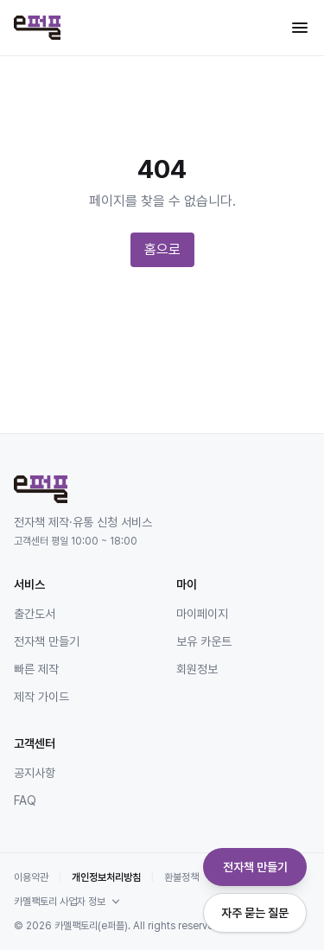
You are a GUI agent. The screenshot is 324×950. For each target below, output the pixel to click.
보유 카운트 (204, 641)
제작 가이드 (41, 697)
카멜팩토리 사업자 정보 (68, 902)
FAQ (25, 800)
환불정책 (181, 877)
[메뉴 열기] (299, 27)
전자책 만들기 (46, 641)
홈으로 (162, 249)
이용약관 (31, 877)
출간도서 (34, 614)
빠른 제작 (36, 669)
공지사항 (34, 773)
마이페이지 (202, 614)
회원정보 (197, 669)
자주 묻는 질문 (255, 913)
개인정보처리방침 (106, 877)
